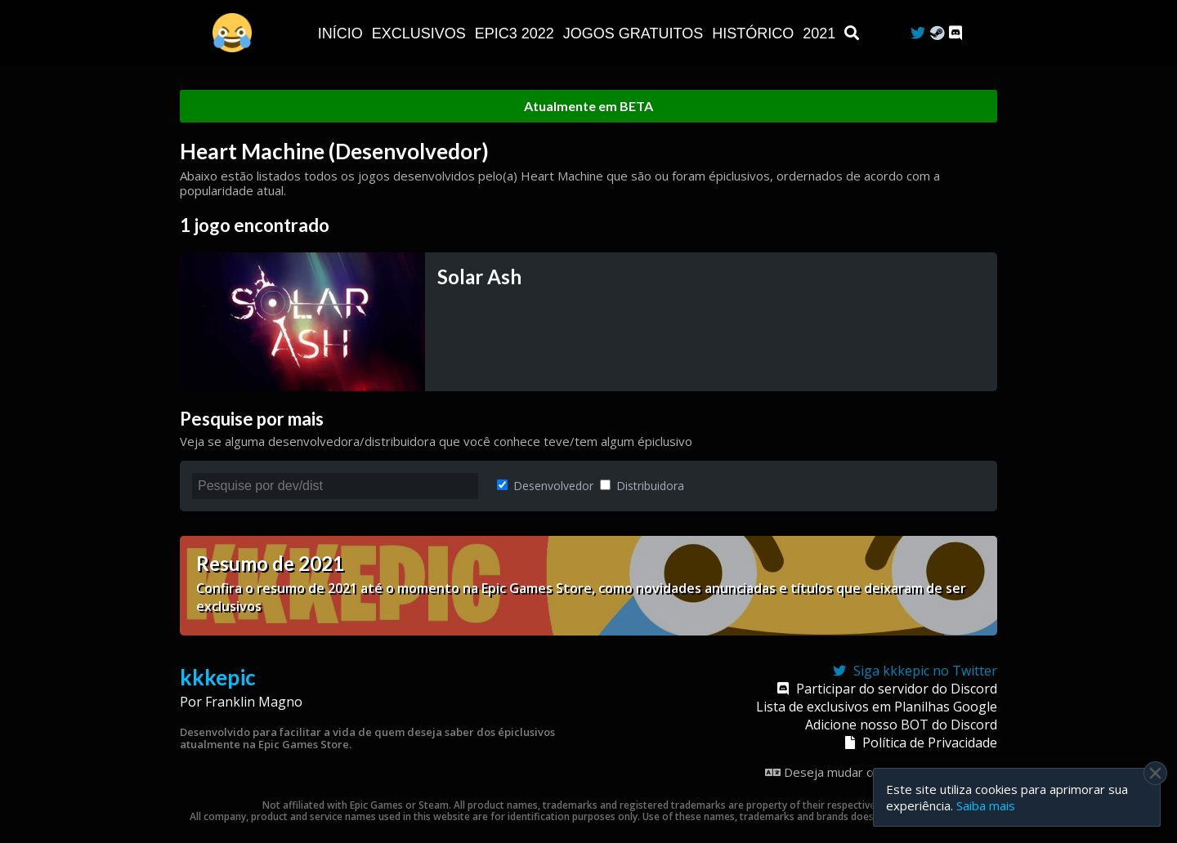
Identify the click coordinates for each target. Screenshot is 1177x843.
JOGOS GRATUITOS (635, 33)
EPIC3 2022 (516, 33)
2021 (821, 33)
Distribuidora (642, 485)
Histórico (755, 33)
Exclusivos (421, 33)
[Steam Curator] (937, 33)
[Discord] (955, 33)
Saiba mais (985, 805)
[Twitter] (918, 33)
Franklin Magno (253, 702)
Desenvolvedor (545, 485)
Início (342, 33)
